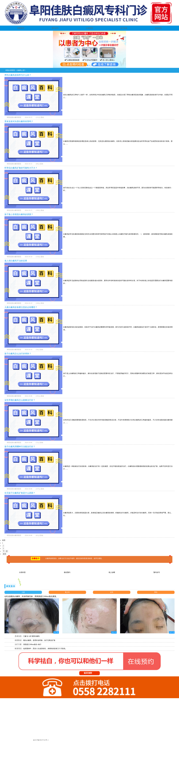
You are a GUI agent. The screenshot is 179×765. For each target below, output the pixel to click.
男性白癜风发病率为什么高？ (17, 75)
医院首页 (20, 28)
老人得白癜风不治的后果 (15, 261)
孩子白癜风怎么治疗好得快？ (17, 353)
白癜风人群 (21, 70)
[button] (87, 65)
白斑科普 (89, 28)
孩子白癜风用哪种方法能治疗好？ (19, 446)
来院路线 (158, 28)
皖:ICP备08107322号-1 (41, 740)
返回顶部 (90, 673)
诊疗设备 (123, 28)
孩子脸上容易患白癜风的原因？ (18, 214)
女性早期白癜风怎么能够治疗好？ (19, 400)
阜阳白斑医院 (10, 70)
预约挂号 (55, 28)
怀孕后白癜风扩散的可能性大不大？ (20, 168)
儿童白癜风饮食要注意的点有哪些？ (20, 307)
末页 (4, 554)
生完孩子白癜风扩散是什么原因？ (19, 493)
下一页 (5, 551)
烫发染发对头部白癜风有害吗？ (18, 121)
